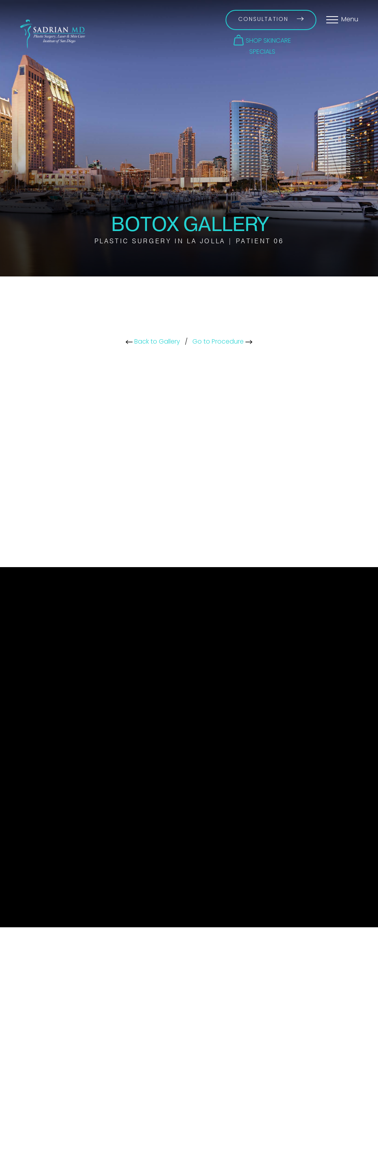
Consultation (271, 20)
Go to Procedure (222, 342)
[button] (262, 40)
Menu (349, 20)
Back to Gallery (153, 342)
